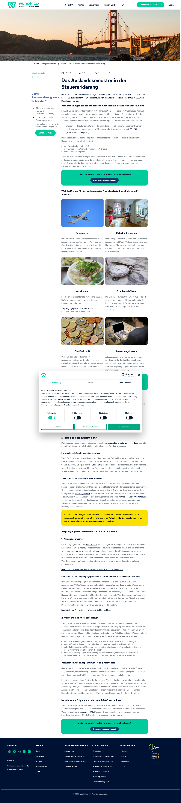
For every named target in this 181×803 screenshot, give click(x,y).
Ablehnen (57, 427)
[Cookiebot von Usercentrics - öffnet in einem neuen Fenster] (123, 375)
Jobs (123, 766)
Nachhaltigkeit (42, 766)
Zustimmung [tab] (56, 383)
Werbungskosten (82, 493)
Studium (63, 64)
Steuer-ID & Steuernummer (103, 756)
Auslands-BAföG (88, 712)
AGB (38, 771)
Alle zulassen (123, 427)
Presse (123, 756)
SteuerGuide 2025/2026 (74, 756)
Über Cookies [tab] (125, 383)
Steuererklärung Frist (101, 782)
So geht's (69, 5)
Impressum (125, 761)
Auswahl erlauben (90, 427)
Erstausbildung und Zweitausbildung (122, 443)
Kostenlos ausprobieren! (104, 180)
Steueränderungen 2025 (102, 771)
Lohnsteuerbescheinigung (103, 761)
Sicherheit (40, 756)
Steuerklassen (98, 751)
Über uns (124, 751)
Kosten (81, 5)
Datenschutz (41, 761)
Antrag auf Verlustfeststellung (132, 497)
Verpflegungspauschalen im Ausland (77, 308)
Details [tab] (90, 383)
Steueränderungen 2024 (102, 766)
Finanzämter (91, 544)
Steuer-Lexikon (111, 5)
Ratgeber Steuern (49, 64)
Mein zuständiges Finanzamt (75, 761)
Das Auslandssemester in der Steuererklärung (87, 64)
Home (36, 64)
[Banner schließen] (139, 375)
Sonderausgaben (99, 465)
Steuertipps (94, 5)
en (123, 5)
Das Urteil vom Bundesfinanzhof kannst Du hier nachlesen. (87, 610)
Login (171, 5)
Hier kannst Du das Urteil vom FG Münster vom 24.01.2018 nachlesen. (92, 569)
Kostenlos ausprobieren (150, 4)
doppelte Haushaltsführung (87, 551)
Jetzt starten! (45, 133)
